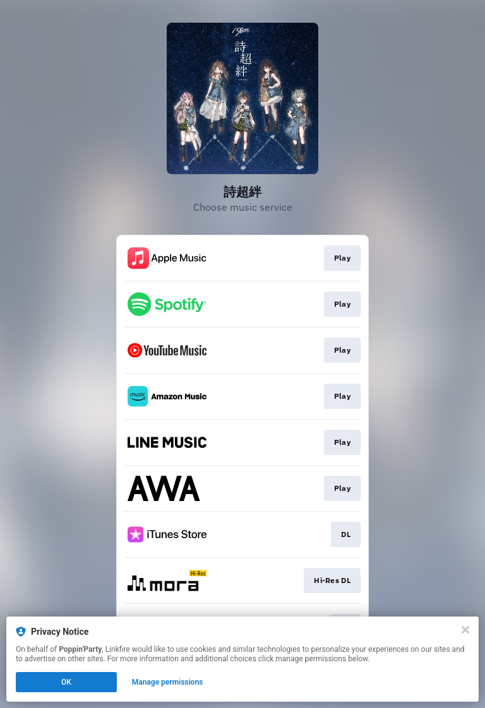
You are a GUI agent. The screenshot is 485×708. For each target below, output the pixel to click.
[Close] (465, 630)
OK (66, 682)
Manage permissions (167, 682)
